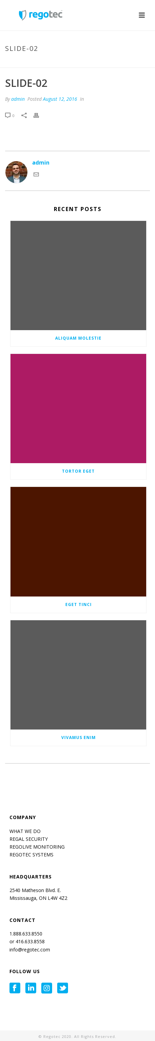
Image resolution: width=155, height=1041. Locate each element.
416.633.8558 (29, 941)
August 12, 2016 (60, 99)
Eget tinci (78, 604)
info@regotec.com (29, 949)
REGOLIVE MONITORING (37, 847)
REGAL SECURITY (28, 839)
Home (52, 62)
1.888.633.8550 (26, 933)
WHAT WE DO (25, 831)
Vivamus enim (78, 737)
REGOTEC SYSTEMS (31, 854)
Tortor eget (78, 471)
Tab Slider (75, 62)
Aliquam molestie (78, 338)
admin (18, 99)
